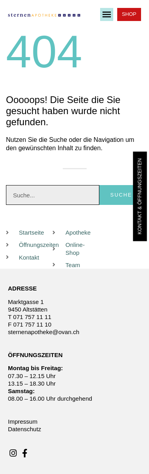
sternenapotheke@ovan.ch (43, 332)
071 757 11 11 (32, 316)
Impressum (22, 421)
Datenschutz (24, 429)
